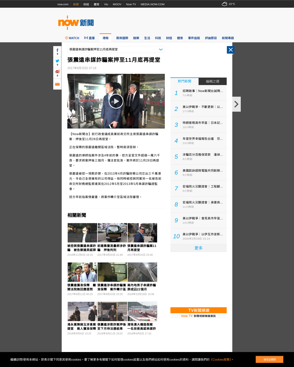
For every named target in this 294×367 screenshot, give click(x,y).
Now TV (131, 4)
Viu (106, 4)
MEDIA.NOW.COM (153, 4)
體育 (96, 4)
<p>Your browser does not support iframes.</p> (198, 279)
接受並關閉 (270, 359)
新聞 (76, 4)
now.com (62, 4)
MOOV (117, 4)
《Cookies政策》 (220, 359)
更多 (198, 248)
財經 (86, 4)
